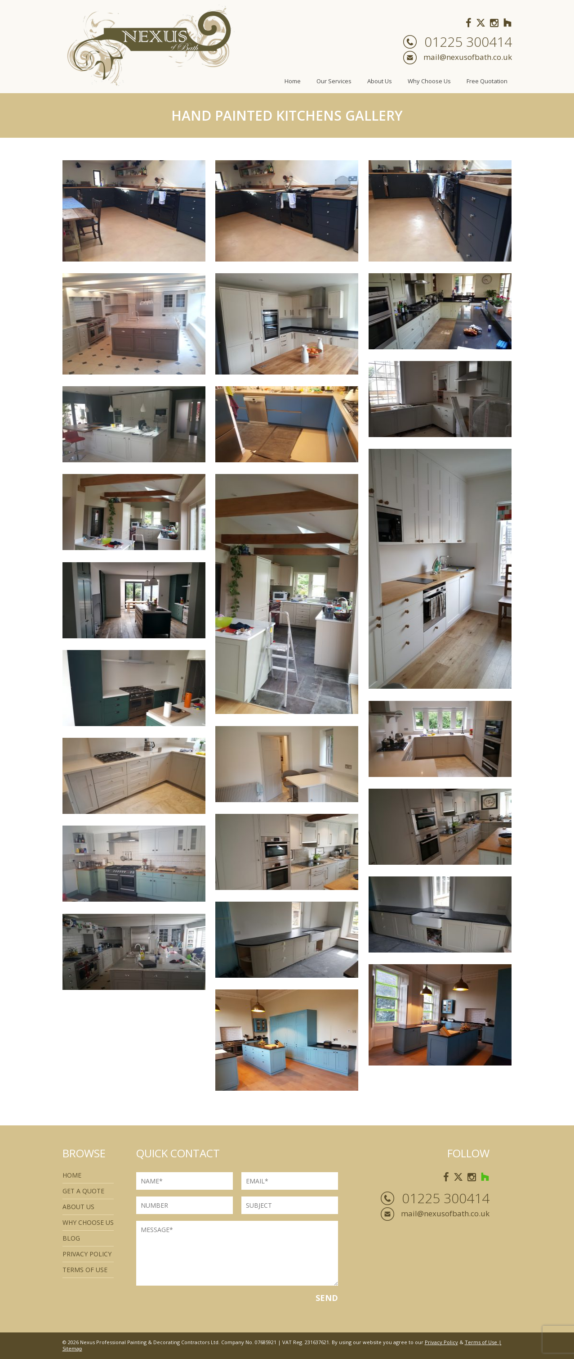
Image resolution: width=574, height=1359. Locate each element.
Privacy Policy (86, 1254)
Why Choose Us (429, 81)
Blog (71, 1238)
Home (293, 81)
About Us (379, 81)
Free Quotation (487, 81)
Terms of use (84, 1269)
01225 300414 (468, 42)
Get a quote (83, 1191)
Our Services (334, 81)
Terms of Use (481, 1342)
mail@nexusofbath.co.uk (467, 57)
